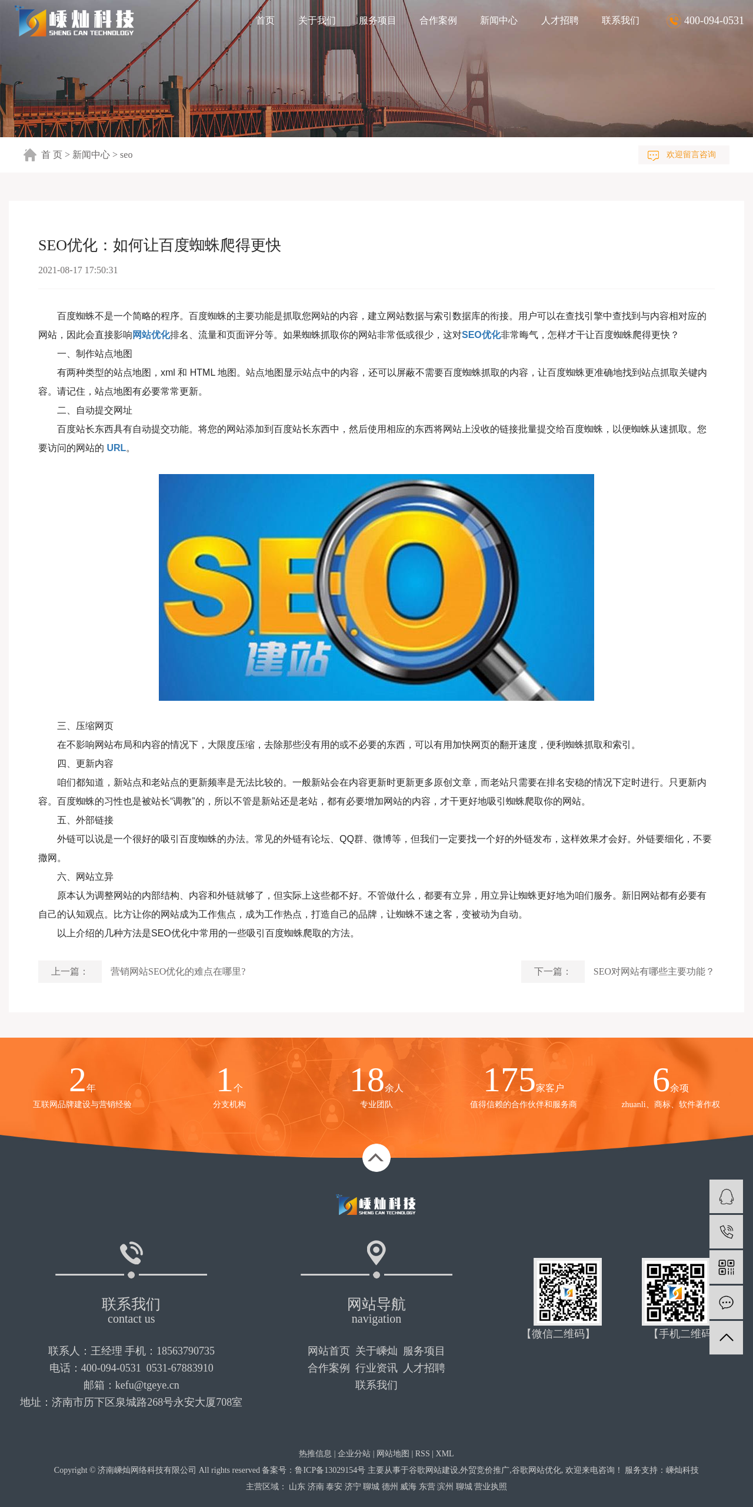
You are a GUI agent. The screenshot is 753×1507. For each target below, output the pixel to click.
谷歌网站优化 (536, 1470)
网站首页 (329, 1351)
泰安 (334, 1486)
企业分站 (354, 1453)
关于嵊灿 (376, 1351)
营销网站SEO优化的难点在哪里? (178, 971)
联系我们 (620, 20)
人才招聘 (560, 20)
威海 (408, 1486)
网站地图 (392, 1453)
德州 (390, 1486)
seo (126, 155)
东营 (427, 1486)
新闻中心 (499, 20)
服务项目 (378, 20)
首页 (265, 20)
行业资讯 (376, 1368)
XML (445, 1453)
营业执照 (490, 1486)
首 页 (51, 155)
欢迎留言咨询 (691, 154)
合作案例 (438, 20)
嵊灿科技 (682, 1470)
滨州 (445, 1486)
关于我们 (317, 20)
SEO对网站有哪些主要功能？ (654, 971)
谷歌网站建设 (433, 1470)
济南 (316, 1486)
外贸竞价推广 (484, 1470)
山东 (297, 1486)
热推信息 (315, 1453)
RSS (422, 1453)
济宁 (353, 1486)
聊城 (371, 1486)
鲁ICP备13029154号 (330, 1470)
